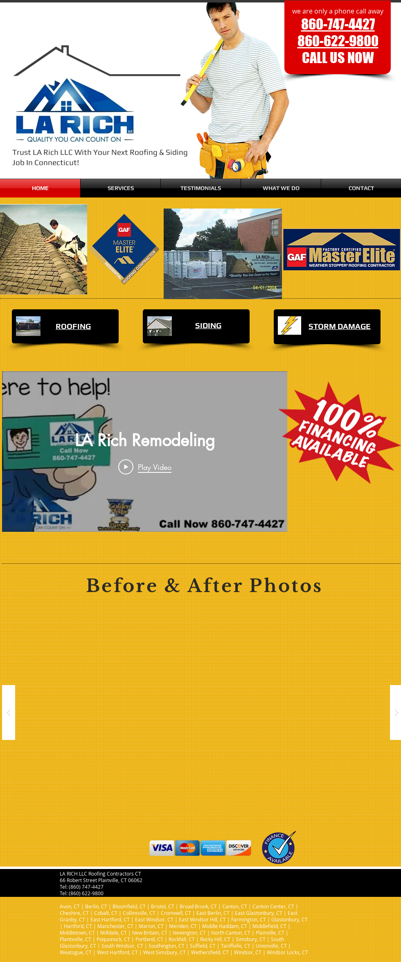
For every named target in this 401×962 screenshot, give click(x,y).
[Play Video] (144, 466)
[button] (120, 188)
